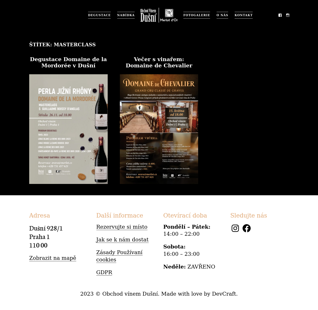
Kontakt (244, 15)
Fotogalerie (196, 15)
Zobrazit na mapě (52, 258)
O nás (222, 15)
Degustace (99, 15)
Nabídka (126, 15)
